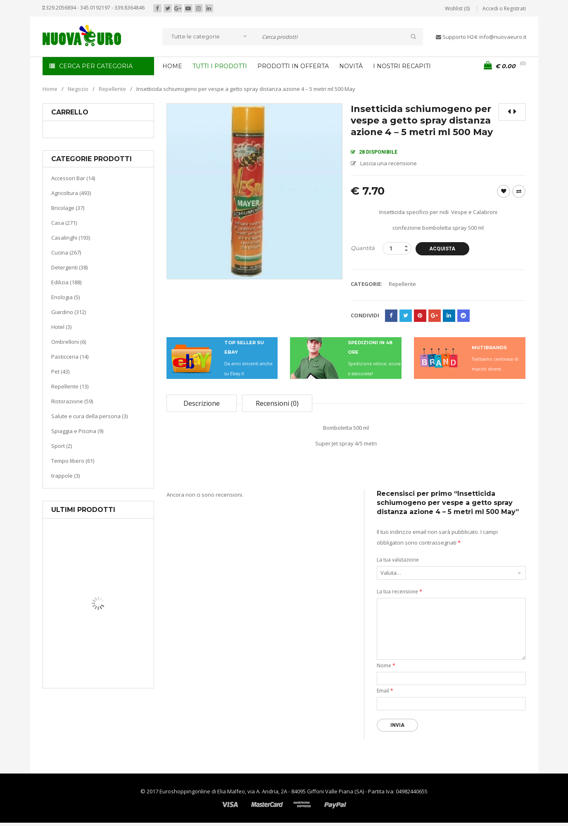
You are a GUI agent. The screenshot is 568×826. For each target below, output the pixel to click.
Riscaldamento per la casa (117, 657)
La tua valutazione (398, 559)
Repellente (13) (69, 386)
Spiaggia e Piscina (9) (77, 431)
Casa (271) (64, 222)
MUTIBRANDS (489, 347)
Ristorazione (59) (72, 401)
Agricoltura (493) (71, 193)
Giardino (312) (68, 312)
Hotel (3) (61, 327)
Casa (96, 646)
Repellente (112, 89)
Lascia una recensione (388, 163)
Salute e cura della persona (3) (89, 416)
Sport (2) (61, 446)
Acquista (442, 249)
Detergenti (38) (69, 267)
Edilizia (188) (66, 282)
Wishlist (503, 191)
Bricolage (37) (67, 208)
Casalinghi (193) (70, 237)
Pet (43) (60, 371)
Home (50, 89)
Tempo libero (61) (72, 460)
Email (385, 690)
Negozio (78, 89)
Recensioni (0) (277, 403)
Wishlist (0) (457, 8)
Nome (386, 665)
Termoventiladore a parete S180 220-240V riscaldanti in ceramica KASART (117, 682)
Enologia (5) (65, 297)
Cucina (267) (66, 252)
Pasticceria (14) (69, 356)
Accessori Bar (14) (73, 178)
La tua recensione (399, 591)
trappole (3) (65, 475)
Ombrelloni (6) (68, 341)
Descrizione (201, 403)
